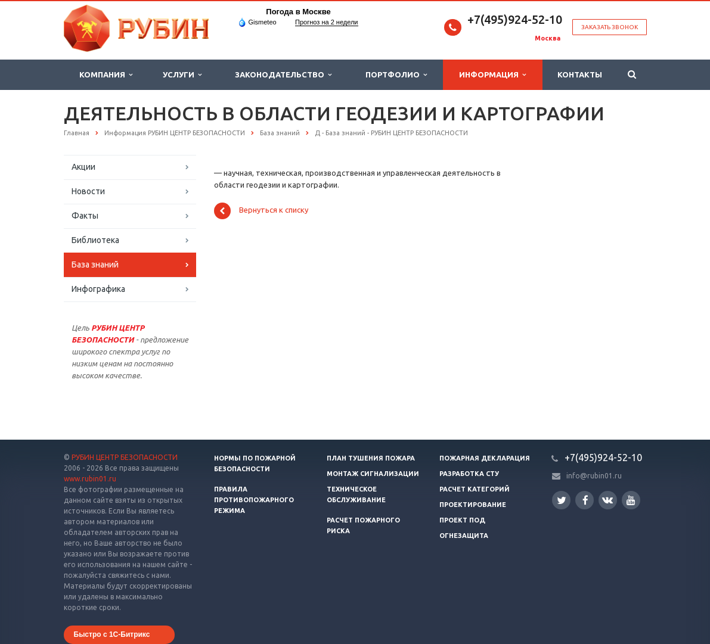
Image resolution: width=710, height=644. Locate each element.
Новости (88, 191)
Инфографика (98, 289)
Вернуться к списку (261, 211)
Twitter (561, 500)
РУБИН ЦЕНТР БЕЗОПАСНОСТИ (125, 457)
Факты (85, 215)
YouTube (631, 500)
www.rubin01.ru (90, 479)
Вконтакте (607, 499)
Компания (105, 74)
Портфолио (396, 74)
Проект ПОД (462, 520)
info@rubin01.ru (594, 476)
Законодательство (283, 74)
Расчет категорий (474, 489)
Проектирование (472, 504)
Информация (492, 74)
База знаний (95, 264)
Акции (83, 167)
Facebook (585, 500)
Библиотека (95, 240)
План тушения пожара (371, 458)
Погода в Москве (298, 11)
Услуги (182, 74)
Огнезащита (463, 535)
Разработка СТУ (469, 473)
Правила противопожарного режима (254, 500)
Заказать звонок (609, 27)
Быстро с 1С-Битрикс (112, 634)
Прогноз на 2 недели (326, 22)
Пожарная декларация (484, 458)
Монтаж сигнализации (373, 473)
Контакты (579, 74)
